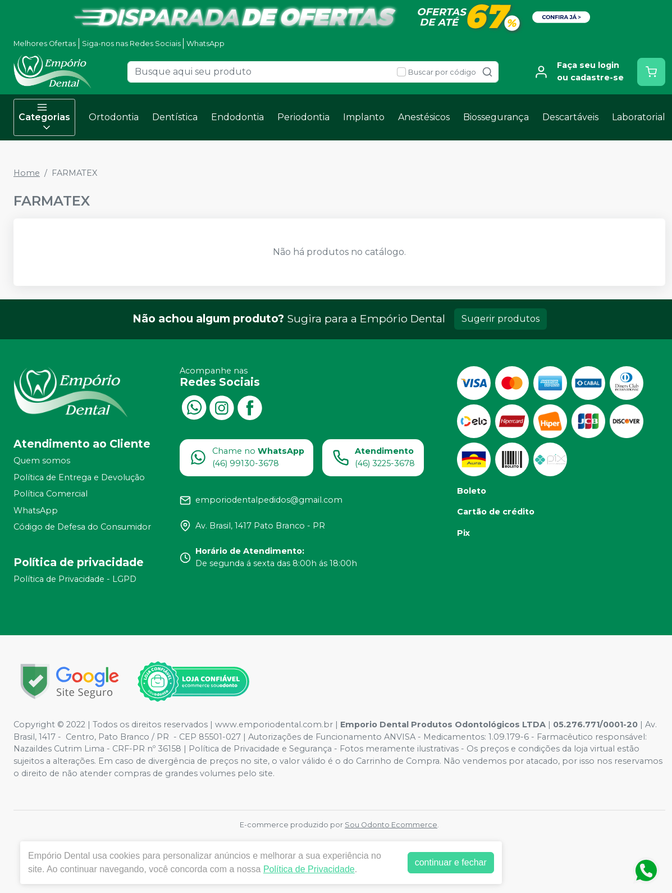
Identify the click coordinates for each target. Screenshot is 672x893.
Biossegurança (496, 117)
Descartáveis (570, 117)
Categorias (44, 117)
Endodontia (237, 117)
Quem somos (41, 460)
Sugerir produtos (500, 318)
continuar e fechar (451, 862)
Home (26, 173)
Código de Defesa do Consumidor (82, 527)
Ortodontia (114, 117)
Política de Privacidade (309, 869)
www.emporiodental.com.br (274, 724)
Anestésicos (424, 117)
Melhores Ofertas (44, 43)
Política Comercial (50, 494)
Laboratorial (638, 117)
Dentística (175, 117)
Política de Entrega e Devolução (79, 477)
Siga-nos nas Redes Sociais (131, 43)
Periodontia (303, 117)
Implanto (364, 117)
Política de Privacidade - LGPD (74, 579)
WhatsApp (205, 43)
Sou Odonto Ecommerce (391, 825)
